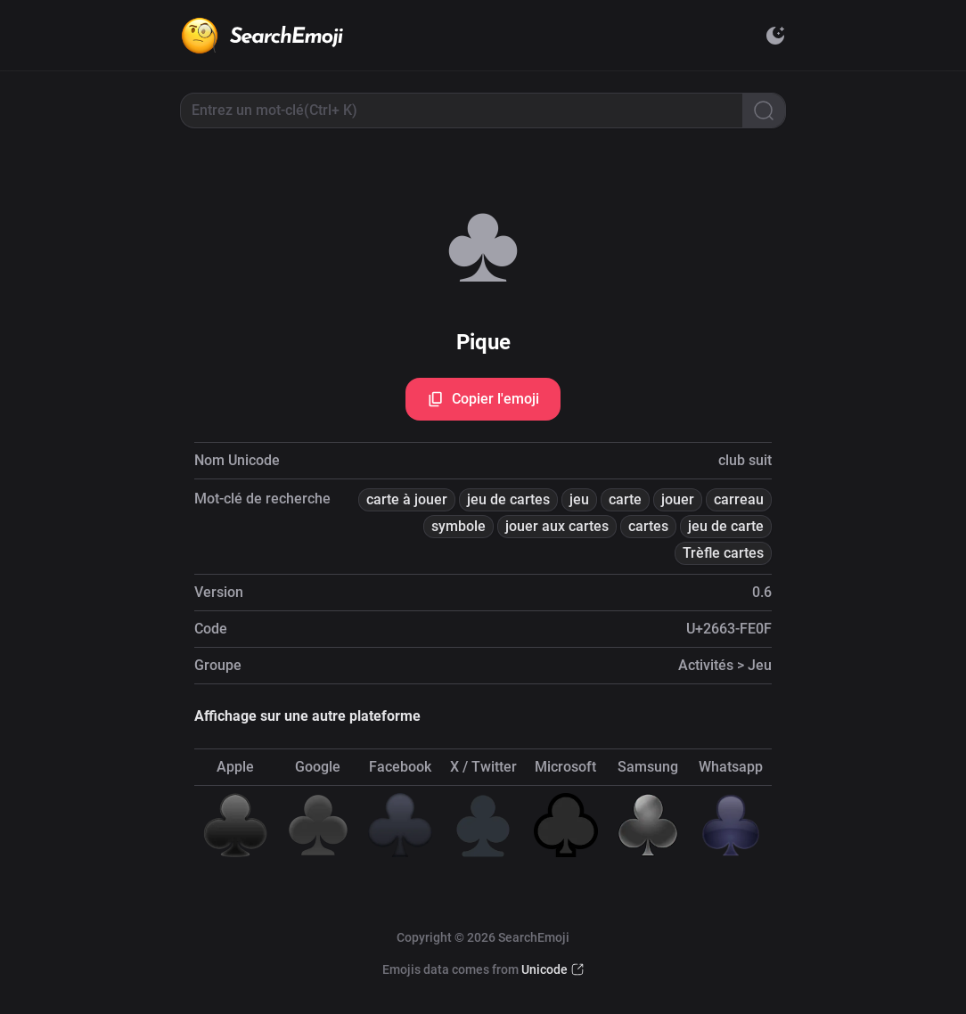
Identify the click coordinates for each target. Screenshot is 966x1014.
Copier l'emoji (483, 399)
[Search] (763, 110)
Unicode (544, 969)
